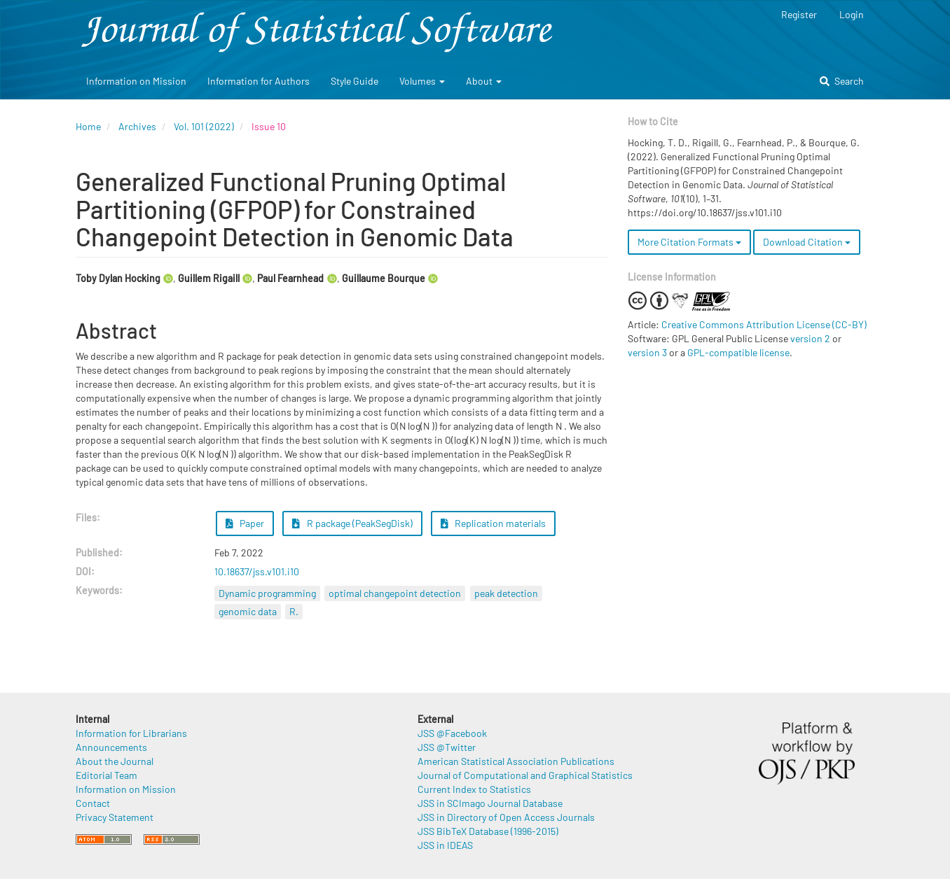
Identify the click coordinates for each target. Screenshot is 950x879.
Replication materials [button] (493, 523)
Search (842, 81)
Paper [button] (245, 523)
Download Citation (807, 242)
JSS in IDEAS (445, 845)
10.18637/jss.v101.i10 (256, 571)
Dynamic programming (267, 593)
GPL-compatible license (738, 352)
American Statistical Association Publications (516, 761)
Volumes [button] (422, 81)
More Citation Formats (689, 242)
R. (293, 611)
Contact (93, 803)
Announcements (111, 747)
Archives (137, 126)
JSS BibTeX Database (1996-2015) (488, 831)
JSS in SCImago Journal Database (490, 803)
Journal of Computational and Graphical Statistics (525, 775)
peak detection (506, 593)
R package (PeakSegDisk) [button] (352, 523)
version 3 (647, 352)
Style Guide (354, 81)
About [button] (484, 81)
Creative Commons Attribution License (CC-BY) (764, 324)
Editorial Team (106, 775)
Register (799, 14)
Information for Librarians (131, 733)
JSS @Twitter (447, 747)
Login (851, 14)
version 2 (810, 338)
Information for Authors (258, 81)
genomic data (248, 611)
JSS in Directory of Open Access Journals (506, 817)
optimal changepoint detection (395, 593)
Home (88, 126)
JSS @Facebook (452, 733)
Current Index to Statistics (474, 789)
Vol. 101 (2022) (204, 126)
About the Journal (114, 761)
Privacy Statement (114, 817)
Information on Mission (136, 81)
